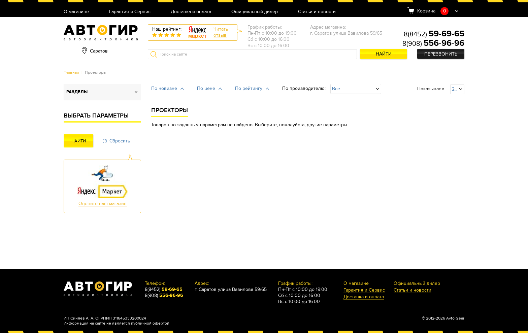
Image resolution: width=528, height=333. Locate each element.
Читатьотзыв (220, 32)
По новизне (164, 88)
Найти (384, 54)
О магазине (76, 11)
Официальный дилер (254, 11)
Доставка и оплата (191, 11)
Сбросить (119, 141)
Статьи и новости (317, 11)
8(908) (433, 44)
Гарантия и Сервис (130, 11)
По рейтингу (248, 88)
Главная (71, 72)
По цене (206, 88)
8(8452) (434, 34)
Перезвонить (440, 54)
